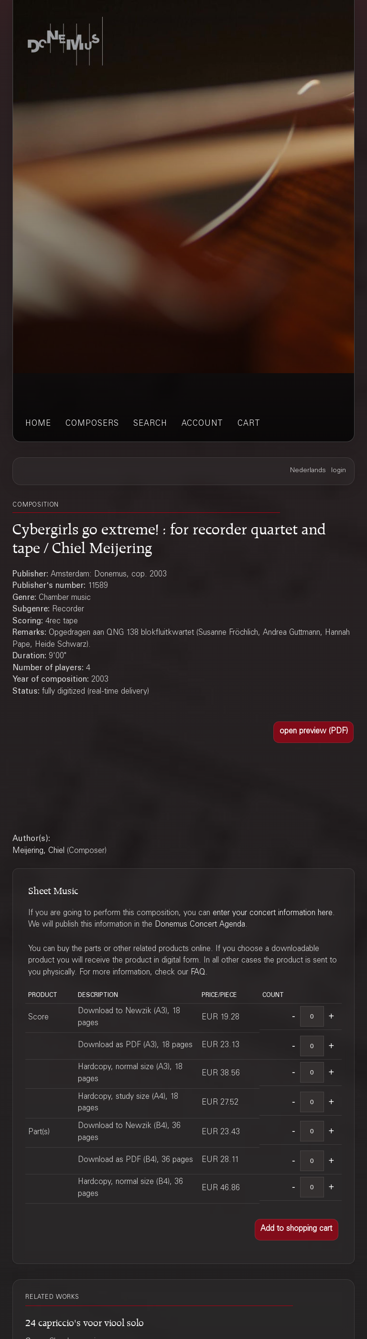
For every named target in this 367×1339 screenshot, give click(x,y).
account (202, 424)
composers (92, 424)
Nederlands (308, 470)
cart (248, 424)
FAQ (198, 973)
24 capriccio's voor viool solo (84, 1321)
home (38, 424)
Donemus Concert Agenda (200, 925)
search (150, 424)
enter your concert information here (273, 913)
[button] (313, 732)
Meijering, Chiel (38, 851)
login (338, 470)
